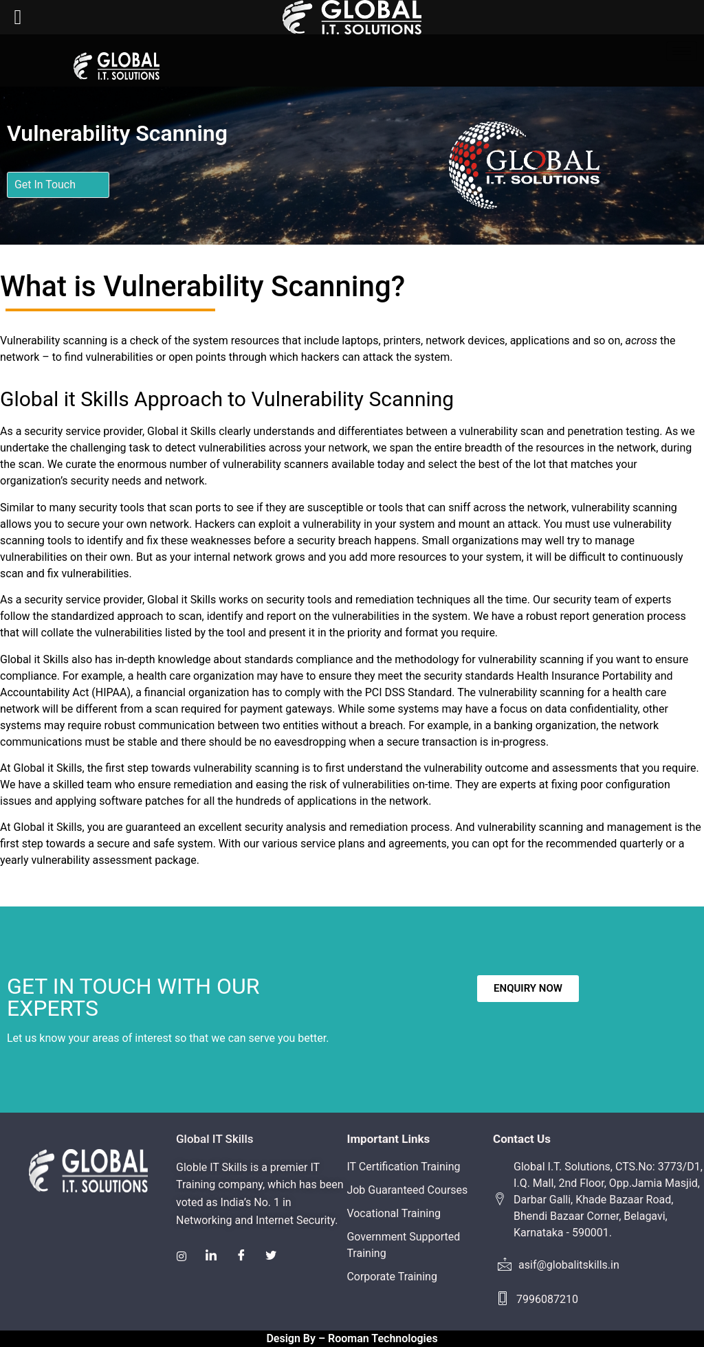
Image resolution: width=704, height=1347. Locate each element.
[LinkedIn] (211, 1256)
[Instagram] (181, 1256)
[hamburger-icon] (681, 51)
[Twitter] (272, 1256)
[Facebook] (242, 1256)
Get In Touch (45, 184)
